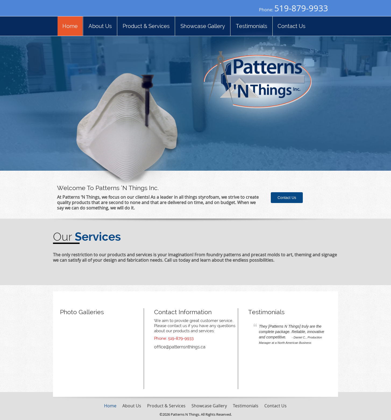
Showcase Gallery (209, 406)
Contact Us (287, 197)
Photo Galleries (82, 312)
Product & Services (166, 406)
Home (110, 406)
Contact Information (183, 312)
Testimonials (266, 312)
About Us (131, 406)
